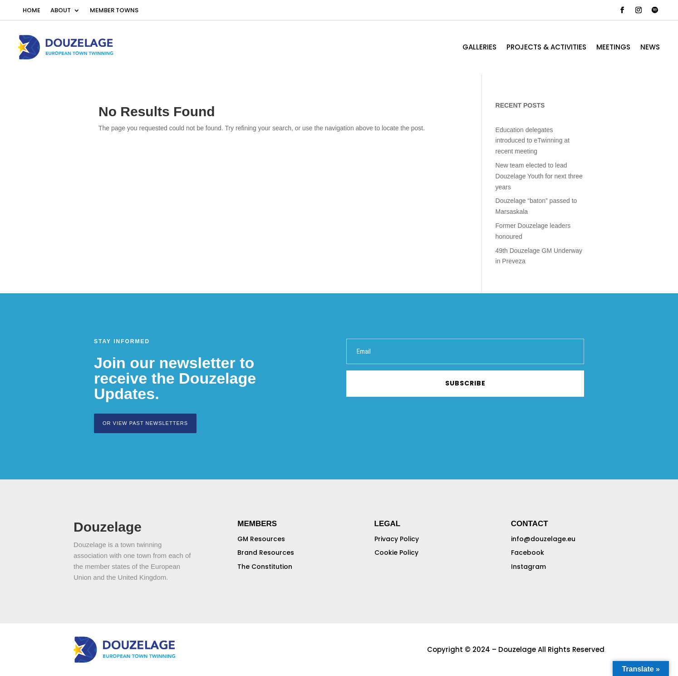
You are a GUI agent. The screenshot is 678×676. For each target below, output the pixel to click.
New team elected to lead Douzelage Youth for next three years (539, 176)
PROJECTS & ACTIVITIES (546, 48)
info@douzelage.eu (543, 538)
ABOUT (60, 11)
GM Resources (261, 538)
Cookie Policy (396, 552)
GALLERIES (479, 48)
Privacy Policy (396, 538)
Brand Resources (265, 552)
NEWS (650, 48)
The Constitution (264, 566)
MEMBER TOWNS (114, 11)
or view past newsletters (145, 423)
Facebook (527, 552)
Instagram (528, 566)
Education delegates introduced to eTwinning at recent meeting (533, 140)
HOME (31, 11)
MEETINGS (613, 48)
